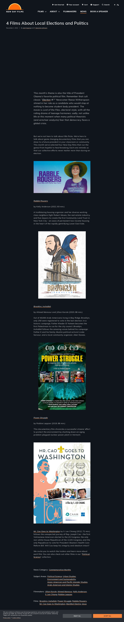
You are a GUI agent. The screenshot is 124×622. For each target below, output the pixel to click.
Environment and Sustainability (61, 579)
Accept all (107, 616)
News (83, 11)
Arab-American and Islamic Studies (63, 585)
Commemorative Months (60, 570)
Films (41, 11)
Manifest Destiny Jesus (76, 604)
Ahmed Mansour (65, 591)
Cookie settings (16, 617)
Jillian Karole (51, 591)
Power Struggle (41, 417)
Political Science (54, 576)
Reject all (77, 616)
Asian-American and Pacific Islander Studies (67, 582)
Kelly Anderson (80, 591)
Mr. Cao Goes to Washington (52, 604)
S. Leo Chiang (51, 594)
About (53, 11)
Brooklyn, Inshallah (48, 601)
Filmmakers (69, 11)
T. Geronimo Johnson (40, 28)
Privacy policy (7, 617)
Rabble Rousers (41, 201)
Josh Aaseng (27, 28)
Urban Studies (69, 576)
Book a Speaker (99, 11)
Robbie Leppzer (65, 594)
